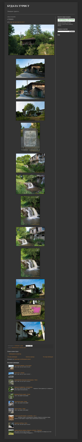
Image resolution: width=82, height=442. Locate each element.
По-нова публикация (12, 356)
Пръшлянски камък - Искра (20, 401)
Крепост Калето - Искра (19, 408)
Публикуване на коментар (15, 353)
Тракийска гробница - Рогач (20, 423)
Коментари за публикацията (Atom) (22, 359)
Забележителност (15, 347)
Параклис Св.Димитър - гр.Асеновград (23, 387)
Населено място (22, 347)
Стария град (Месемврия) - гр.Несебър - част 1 (25, 415)
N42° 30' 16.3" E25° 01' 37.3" (17, 22)
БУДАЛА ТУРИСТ (18, 6)
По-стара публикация (48, 356)
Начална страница (30, 356)
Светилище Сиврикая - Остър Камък (22, 365)
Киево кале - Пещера (19, 372)
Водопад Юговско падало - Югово (22, 394)
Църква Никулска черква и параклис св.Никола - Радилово (28, 430)
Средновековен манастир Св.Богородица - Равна (25, 379)
